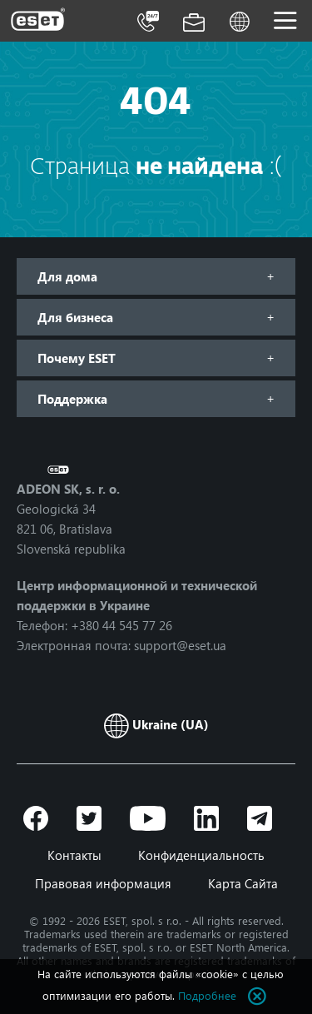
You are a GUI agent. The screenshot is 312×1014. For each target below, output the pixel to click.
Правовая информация (103, 883)
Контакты (74, 855)
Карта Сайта (243, 883)
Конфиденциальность (201, 855)
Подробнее (207, 995)
